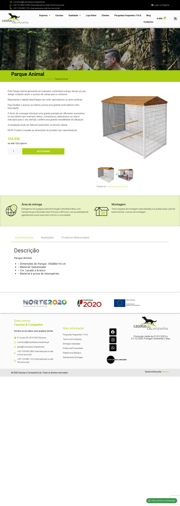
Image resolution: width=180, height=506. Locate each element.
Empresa (44, 15)
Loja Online (91, 15)
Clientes (105, 15)
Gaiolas (110, 186)
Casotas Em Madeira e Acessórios (26, 79)
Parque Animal (121, 186)
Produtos (48, 79)
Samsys (165, 372)
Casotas (59, 15)
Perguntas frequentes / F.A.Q (127, 15)
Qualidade (74, 15)
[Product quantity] (15, 151)
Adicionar (43, 151)
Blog (148, 15)
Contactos (148, 22)
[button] (175, 19)
